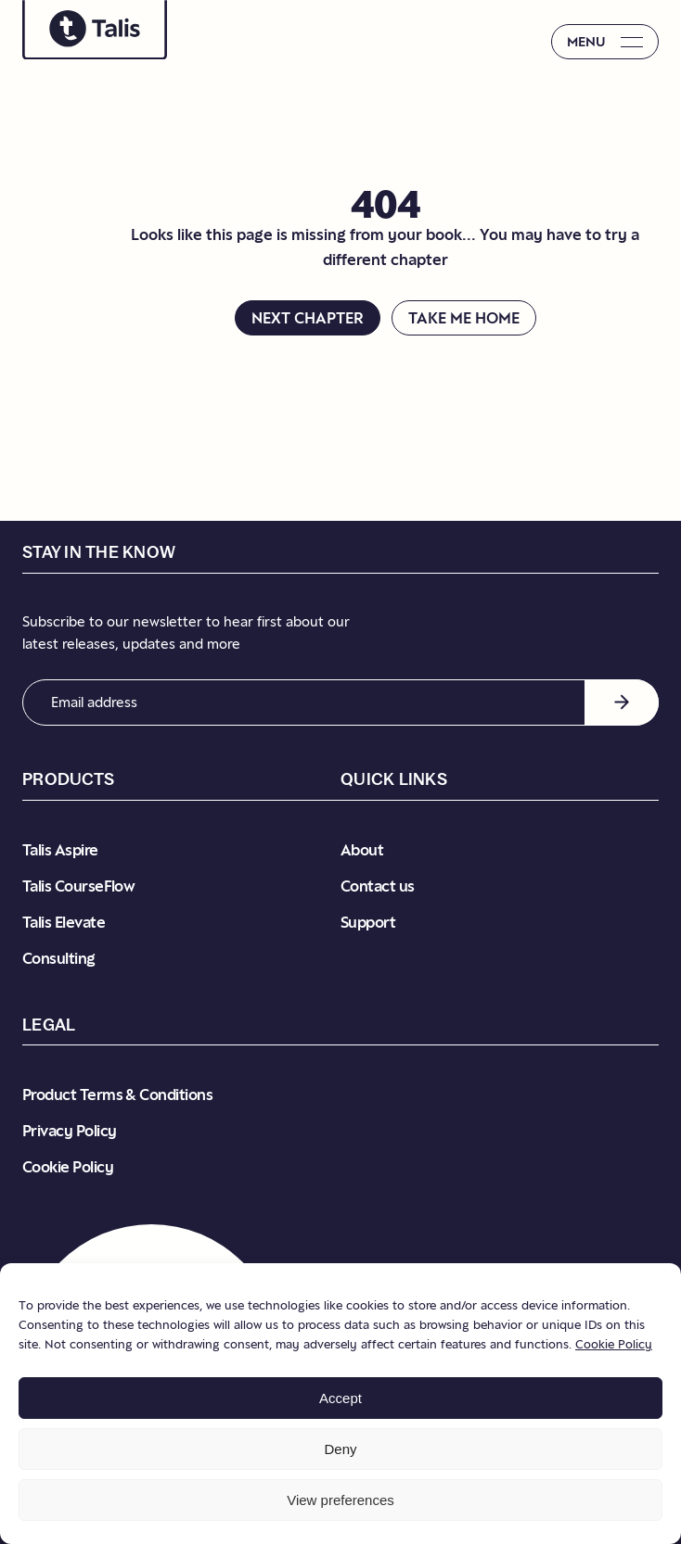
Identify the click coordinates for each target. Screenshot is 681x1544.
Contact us (377, 886)
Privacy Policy (69, 1130)
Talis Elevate (63, 922)
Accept (340, 1398)
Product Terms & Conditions (117, 1094)
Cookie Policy (613, 1343)
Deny (340, 1449)
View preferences (340, 1500)
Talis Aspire (60, 850)
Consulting (59, 958)
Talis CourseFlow (78, 886)
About (361, 850)
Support (367, 922)
